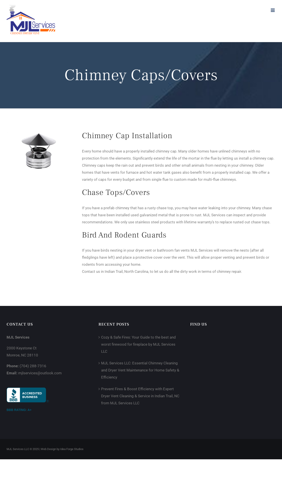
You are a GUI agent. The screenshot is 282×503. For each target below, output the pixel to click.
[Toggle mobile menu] (273, 10)
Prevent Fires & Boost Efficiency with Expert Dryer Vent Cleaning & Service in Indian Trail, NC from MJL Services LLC (140, 396)
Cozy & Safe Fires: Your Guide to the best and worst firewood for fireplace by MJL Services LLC (138, 344)
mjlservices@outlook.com (40, 373)
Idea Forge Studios (71, 449)
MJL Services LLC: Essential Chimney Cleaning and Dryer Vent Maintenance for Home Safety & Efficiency (140, 370)
